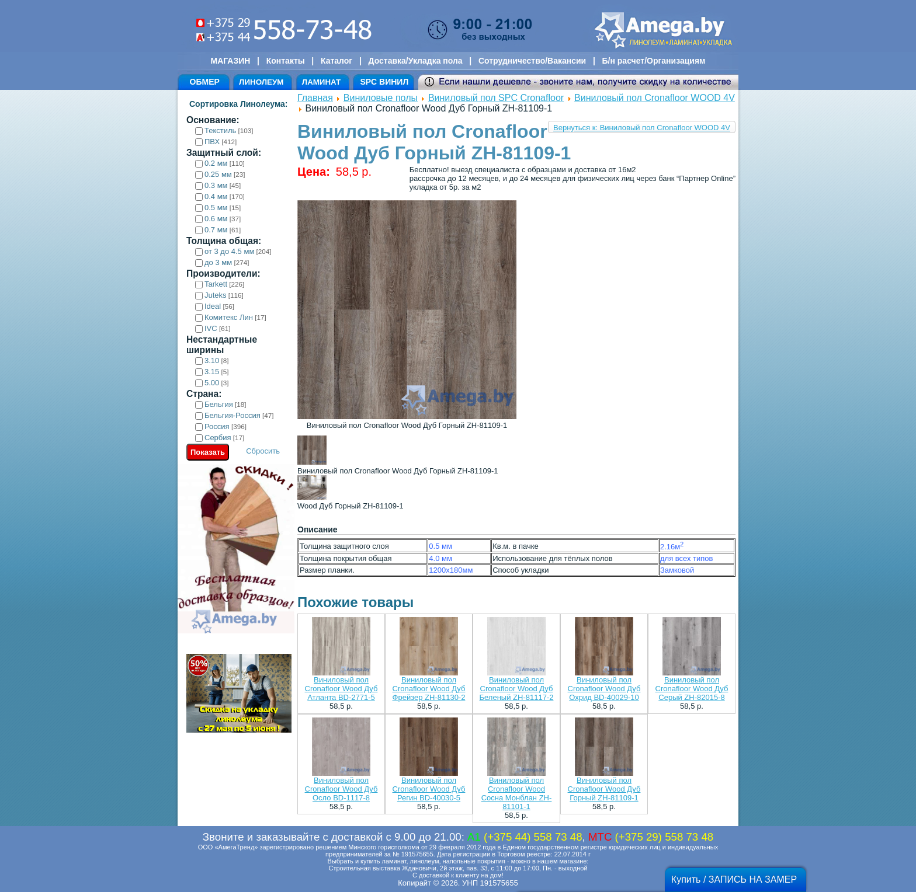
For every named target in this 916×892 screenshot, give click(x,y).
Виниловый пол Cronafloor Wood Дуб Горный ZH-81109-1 (604, 789)
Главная (315, 98)
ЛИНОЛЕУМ (261, 82)
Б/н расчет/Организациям (654, 60)
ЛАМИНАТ (321, 82)
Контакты (285, 60)
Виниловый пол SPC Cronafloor (496, 98)
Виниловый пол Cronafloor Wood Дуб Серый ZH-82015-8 (691, 688)
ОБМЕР (205, 81)
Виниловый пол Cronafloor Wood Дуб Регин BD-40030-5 (429, 789)
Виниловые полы (381, 98)
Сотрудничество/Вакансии (532, 60)
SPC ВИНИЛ (384, 81)
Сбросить (263, 451)
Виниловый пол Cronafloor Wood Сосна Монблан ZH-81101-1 (516, 793)
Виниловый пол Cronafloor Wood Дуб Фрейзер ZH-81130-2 (429, 688)
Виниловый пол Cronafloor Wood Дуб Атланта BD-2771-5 (341, 688)
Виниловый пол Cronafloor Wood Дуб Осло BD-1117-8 (341, 789)
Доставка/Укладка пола (415, 60)
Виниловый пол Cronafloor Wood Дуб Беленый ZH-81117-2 (517, 688)
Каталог (336, 60)
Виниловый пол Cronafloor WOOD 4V (654, 98)
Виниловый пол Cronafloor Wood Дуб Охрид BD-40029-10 (604, 688)
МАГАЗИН (231, 60)
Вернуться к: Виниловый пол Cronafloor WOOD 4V (641, 127)
